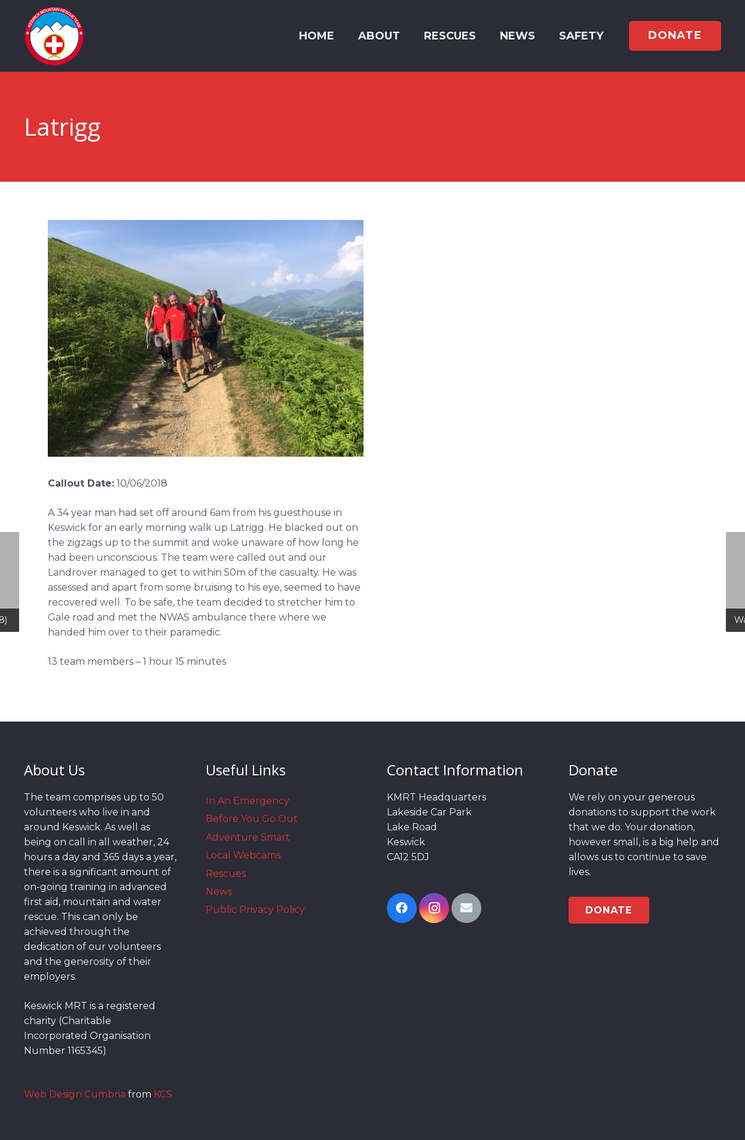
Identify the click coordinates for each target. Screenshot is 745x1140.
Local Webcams (243, 855)
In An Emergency (247, 800)
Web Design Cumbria (75, 1094)
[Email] (466, 908)
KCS (163, 1094)
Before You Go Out (252, 818)
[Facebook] (402, 908)
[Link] (54, 36)
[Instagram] (434, 908)
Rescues (226, 873)
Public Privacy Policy (255, 909)
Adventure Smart (248, 837)
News (219, 891)
